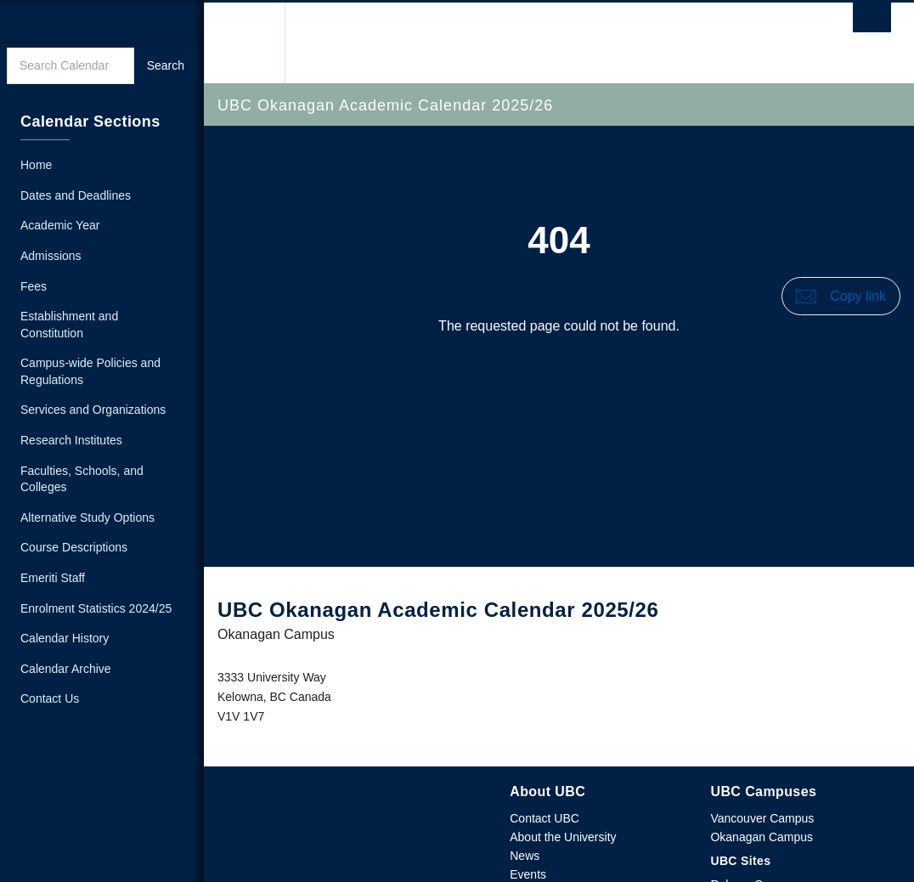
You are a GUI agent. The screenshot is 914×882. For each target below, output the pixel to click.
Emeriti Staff (52, 578)
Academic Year (59, 225)
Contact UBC (544, 818)
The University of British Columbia (251, 43)
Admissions (51, 256)
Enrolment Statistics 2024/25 (96, 608)
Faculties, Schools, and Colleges (82, 479)
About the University (563, 837)
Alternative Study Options (87, 517)
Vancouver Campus (762, 818)
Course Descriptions (73, 547)
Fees (33, 286)
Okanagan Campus (761, 837)
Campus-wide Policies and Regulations (90, 371)
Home (36, 165)
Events (528, 874)
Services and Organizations (93, 409)
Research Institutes (71, 440)
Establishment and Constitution (69, 324)
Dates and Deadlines (75, 195)
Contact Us (49, 698)
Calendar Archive (65, 669)
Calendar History (64, 638)
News (524, 855)
